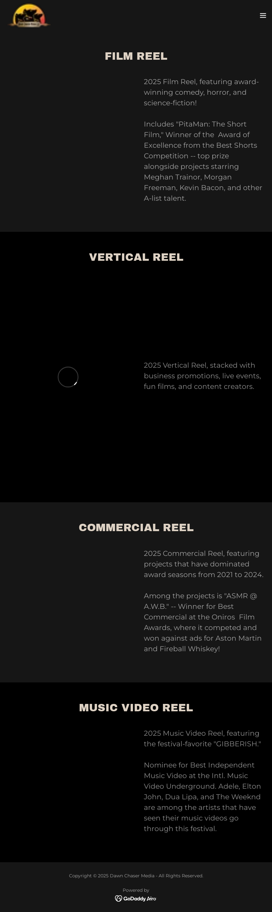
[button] (263, 15)
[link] (29, 15)
